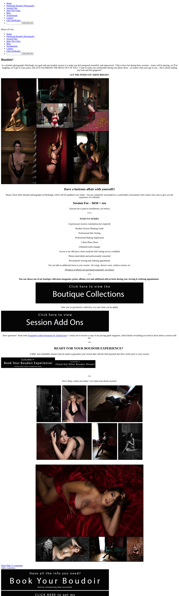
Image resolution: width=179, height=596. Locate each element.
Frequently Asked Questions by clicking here (47, 335)
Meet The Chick (13, 10)
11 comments (12, 565)
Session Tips (11, 8)
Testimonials (12, 15)
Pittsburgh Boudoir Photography (20, 6)
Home (9, 3)
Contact (9, 18)
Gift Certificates (13, 20)
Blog (8, 13)
